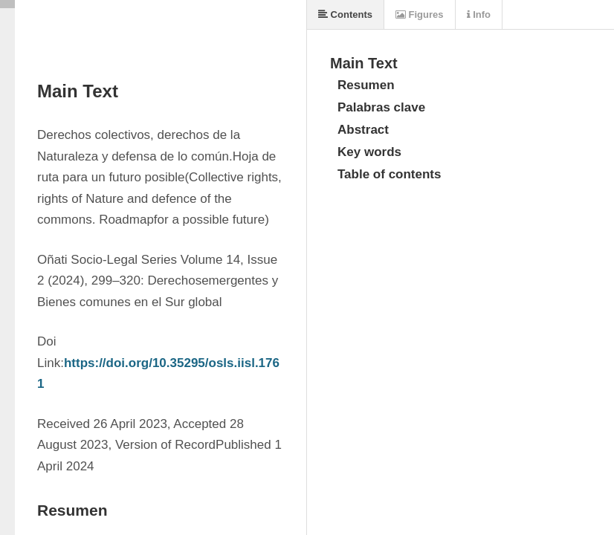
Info (479, 14)
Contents (345, 14)
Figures (419, 14)
